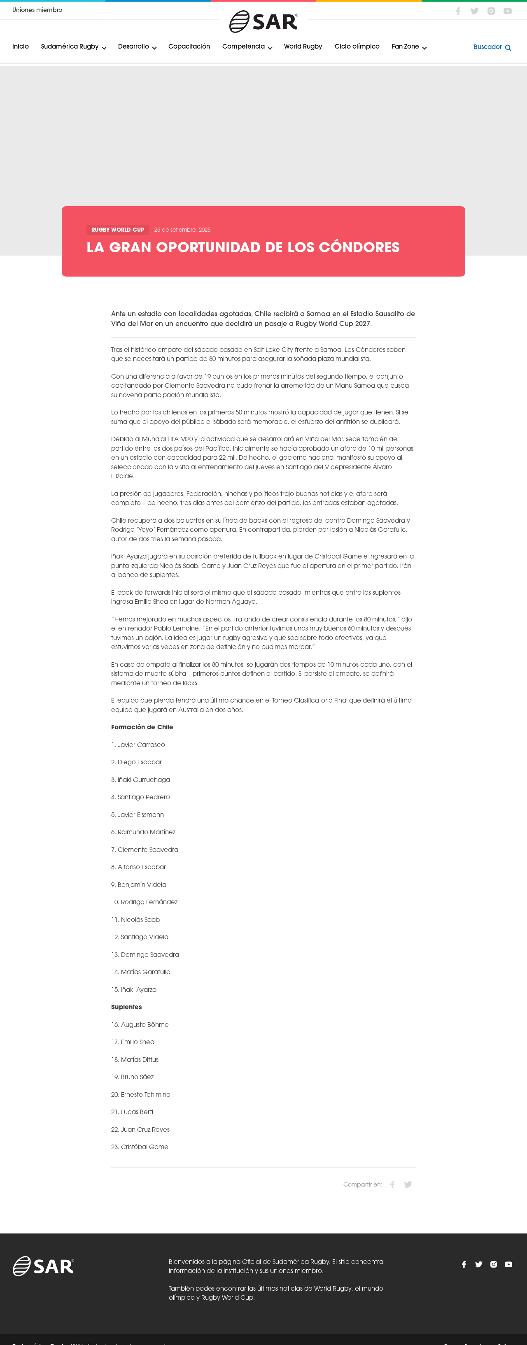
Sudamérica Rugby (70, 47)
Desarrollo (133, 47)
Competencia (243, 47)
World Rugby (303, 47)
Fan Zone (405, 47)
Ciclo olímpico (357, 47)
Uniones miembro (37, 10)
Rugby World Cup (117, 230)
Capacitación (189, 47)
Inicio (20, 47)
